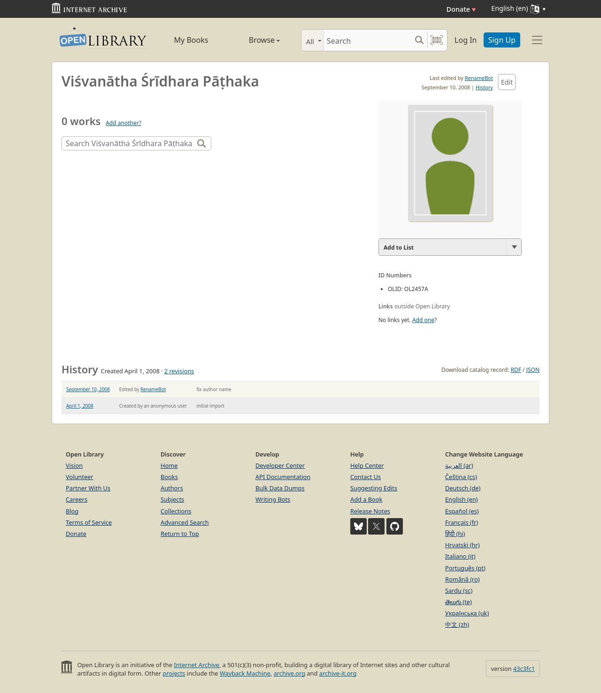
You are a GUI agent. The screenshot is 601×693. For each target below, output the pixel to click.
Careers (76, 499)
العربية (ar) (459, 465)
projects (173, 673)
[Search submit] (419, 40)
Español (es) (462, 511)
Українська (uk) (467, 613)
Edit (507, 82)
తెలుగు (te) (458, 602)
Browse (254, 40)
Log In (466, 40)
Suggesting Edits (373, 488)
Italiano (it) (460, 556)
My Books (191, 40)
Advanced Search (185, 522)
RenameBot (479, 77)
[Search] (367, 40)
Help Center (367, 465)
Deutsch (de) (462, 488)
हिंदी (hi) (455, 533)
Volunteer (79, 476)
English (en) (461, 499)
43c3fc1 (524, 668)
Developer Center (280, 465)
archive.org (289, 673)
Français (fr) (461, 522)
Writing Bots (272, 499)
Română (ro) (462, 579)
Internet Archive (196, 665)
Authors (172, 488)
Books (169, 476)
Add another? (123, 123)
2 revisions (179, 371)
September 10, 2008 (88, 389)
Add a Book (366, 499)
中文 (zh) (457, 624)
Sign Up (502, 40)
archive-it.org (338, 673)
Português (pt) (465, 568)
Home (169, 465)
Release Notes (370, 511)
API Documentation (282, 476)
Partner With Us (88, 488)
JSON (532, 370)
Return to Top (180, 533)
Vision (74, 465)
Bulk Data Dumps (280, 488)
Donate (461, 9)
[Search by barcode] (436, 40)
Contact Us (365, 476)
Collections (176, 511)
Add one (423, 320)
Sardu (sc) (458, 590)
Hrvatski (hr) (462, 545)
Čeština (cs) (461, 476)
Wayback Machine (245, 673)
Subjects (172, 499)
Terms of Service (89, 522)
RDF (515, 370)
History (484, 87)
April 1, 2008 (79, 405)
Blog (72, 511)
